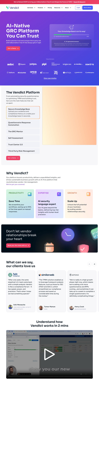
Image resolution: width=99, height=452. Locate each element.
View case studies (50, 78)
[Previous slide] (89, 265)
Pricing (50, 7)
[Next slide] (94, 265)
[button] (31, 8)
